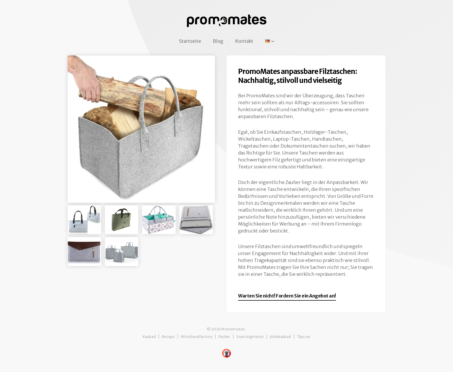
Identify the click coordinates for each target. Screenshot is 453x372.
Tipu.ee (303, 336)
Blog (218, 41)
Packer (224, 336)
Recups (168, 336)
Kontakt (244, 41)
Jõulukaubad (280, 336)
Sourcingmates (250, 336)
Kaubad (149, 336)
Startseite (190, 41)
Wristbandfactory (196, 336)
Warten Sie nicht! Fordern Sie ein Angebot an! (287, 296)
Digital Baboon (226, 353)
